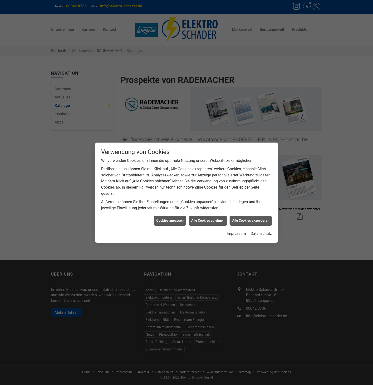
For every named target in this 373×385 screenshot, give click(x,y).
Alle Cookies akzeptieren (250, 218)
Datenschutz (261, 230)
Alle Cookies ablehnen (208, 218)
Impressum (236, 230)
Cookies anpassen (170, 218)
